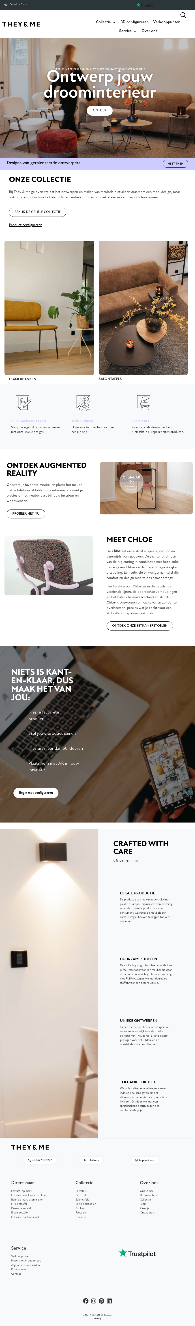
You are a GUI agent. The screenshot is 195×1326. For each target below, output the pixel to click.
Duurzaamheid (149, 1195)
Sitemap (97, 1319)
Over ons (149, 31)
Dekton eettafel (21, 1208)
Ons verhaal (147, 1191)
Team (143, 1204)
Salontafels (82, 1199)
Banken (80, 1208)
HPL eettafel (19, 1204)
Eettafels (80, 1191)
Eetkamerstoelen (85, 1204)
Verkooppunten (166, 22)
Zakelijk (144, 1208)
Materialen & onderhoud (26, 1260)
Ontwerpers (147, 1212)
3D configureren (135, 22)
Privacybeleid (19, 1269)
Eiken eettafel (19, 1212)
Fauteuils (80, 1212)
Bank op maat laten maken (27, 1199)
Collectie (106, 22)
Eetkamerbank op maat (25, 1217)
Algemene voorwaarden (25, 1265)
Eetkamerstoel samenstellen (28, 1195)
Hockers (80, 1217)
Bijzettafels (82, 1195)
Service (128, 31)
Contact (16, 1273)
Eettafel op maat (21, 1191)
